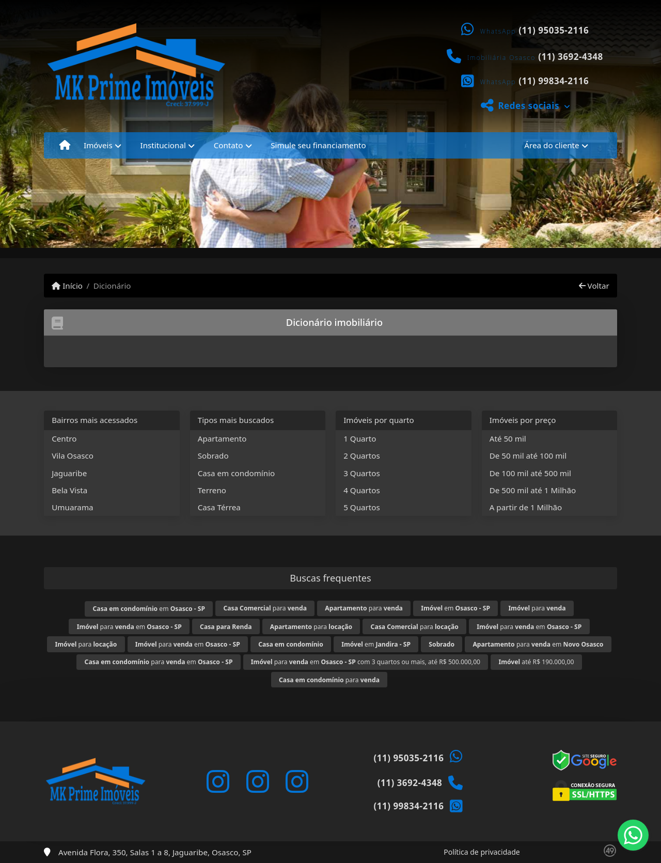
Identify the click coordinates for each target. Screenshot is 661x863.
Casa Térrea (219, 507)
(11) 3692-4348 (570, 56)
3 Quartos (361, 473)
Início (67, 285)
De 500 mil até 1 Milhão (533, 490)
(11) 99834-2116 (553, 81)
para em (129, 626)
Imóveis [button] (98, 145)
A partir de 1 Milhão (526, 507)
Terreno (212, 490)
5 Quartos (361, 507)
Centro (64, 438)
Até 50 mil (508, 438)
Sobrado (213, 455)
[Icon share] (218, 781)
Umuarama (72, 507)
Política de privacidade (482, 852)
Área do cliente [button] (551, 145)
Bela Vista (69, 490)
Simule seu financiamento (318, 145)
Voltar (594, 285)
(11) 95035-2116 (553, 30)
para (264, 608)
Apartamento (222, 438)
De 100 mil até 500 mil (530, 473)
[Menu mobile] (64, 145)
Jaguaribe (69, 473)
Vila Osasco (72, 455)
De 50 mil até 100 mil (528, 455)
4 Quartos (361, 490)
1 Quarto (359, 438)
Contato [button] (228, 145)
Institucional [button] (163, 145)
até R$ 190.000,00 (536, 661)
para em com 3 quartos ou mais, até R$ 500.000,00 (365, 661)
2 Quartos (361, 455)
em (149, 608)
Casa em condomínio (236, 473)
